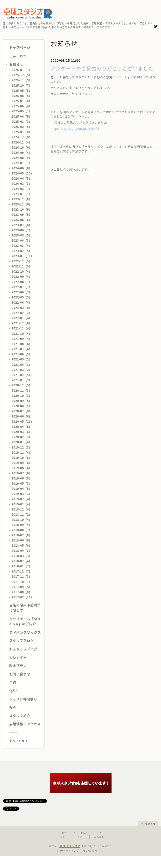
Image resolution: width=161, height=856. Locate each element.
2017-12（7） (22, 571)
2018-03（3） (22, 556)
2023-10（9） (22, 209)
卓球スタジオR (69, 846)
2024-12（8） (22, 137)
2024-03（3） (22, 183)
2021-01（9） (22, 380)
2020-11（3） (22, 390)
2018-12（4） (22, 509)
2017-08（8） (22, 592)
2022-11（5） (22, 266)
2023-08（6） (22, 220)
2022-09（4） (22, 276)
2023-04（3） (22, 240)
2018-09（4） (22, 525)
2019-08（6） (22, 468)
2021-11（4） (22, 328)
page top (148, 824)
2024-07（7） (22, 163)
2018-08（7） (22, 530)
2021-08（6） (22, 344)
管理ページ (96, 851)
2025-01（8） (22, 132)
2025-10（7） (22, 85)
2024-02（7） (22, 189)
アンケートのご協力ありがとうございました (102, 68)
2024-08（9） (22, 158)
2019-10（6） (22, 458)
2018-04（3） (22, 550)
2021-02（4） (22, 375)
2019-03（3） (22, 494)
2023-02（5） (22, 251)
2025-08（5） (22, 96)
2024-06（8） (22, 168)
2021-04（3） (22, 365)
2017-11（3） (22, 576)
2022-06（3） (22, 292)
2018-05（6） (22, 545)
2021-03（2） (22, 370)
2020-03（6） (22, 432)
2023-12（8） (22, 199)
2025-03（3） (22, 121)
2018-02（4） (22, 561)
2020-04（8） (22, 427)
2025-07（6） (22, 101)
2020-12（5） (22, 385)
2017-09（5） (22, 587)
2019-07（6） (22, 473)
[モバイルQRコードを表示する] (25, 741)
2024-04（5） (22, 178)
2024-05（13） (23, 173)
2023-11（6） (22, 204)
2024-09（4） (22, 152)
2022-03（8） (22, 308)
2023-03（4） (22, 245)
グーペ (80, 851)
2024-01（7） (22, 194)
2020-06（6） (22, 416)
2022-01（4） (22, 318)
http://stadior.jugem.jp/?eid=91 (75, 128)
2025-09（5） (22, 90)
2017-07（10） (23, 597)
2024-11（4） (22, 142)
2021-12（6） (22, 323)
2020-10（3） (22, 396)
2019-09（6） (22, 463)
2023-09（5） (22, 214)
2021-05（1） (22, 359)
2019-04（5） (22, 489)
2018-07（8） (22, 535)
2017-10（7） (22, 582)
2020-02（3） (22, 437)
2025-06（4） (22, 106)
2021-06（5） (22, 354)
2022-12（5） (22, 261)
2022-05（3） (22, 297)
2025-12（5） (22, 75)
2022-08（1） (22, 282)
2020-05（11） (23, 421)
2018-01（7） (22, 566)
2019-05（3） (22, 483)
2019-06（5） (22, 478)
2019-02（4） (22, 499)
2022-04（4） (22, 302)
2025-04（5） (22, 116)
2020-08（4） (22, 406)
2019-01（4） (22, 504)
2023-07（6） (22, 225)
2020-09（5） (22, 401)
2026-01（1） (22, 70)
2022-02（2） (22, 313)
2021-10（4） (22, 334)
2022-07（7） (22, 287)
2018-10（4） (22, 520)
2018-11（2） (22, 514)
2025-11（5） (22, 80)
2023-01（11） (23, 256)
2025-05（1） (22, 111)
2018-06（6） (22, 540)
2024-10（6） (22, 147)
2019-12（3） (22, 447)
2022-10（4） (22, 271)
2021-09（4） (22, 339)
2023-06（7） (22, 230)
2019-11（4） (22, 452)
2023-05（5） (22, 235)
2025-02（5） (22, 127)
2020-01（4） (22, 442)
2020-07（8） (22, 411)
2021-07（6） (22, 349)
